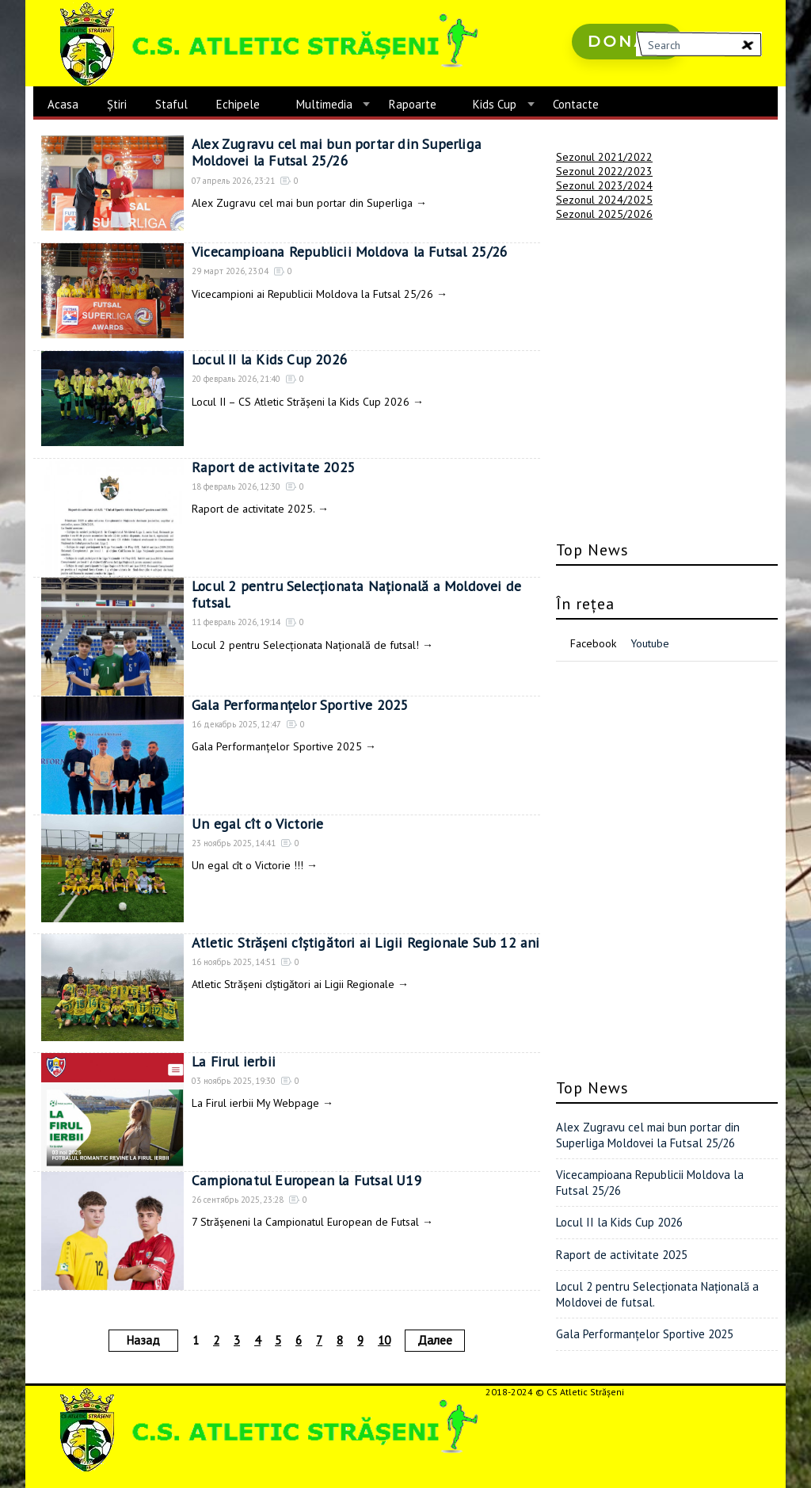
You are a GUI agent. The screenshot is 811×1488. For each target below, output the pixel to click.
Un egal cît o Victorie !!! (247, 865)
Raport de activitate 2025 (273, 467)
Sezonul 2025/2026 (604, 214)
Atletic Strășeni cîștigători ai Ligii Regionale (293, 984)
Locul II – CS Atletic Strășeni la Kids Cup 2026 (300, 402)
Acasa (63, 104)
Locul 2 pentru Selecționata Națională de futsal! (305, 645)
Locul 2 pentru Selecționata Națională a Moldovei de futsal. (357, 594)
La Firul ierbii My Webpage (255, 1103)
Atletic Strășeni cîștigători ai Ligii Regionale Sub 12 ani (363, 942)
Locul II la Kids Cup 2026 (270, 359)
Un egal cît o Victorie (257, 824)
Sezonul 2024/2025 (604, 200)
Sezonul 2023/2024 (604, 185)
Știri (117, 104)
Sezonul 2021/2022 (604, 157)
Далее (434, 1340)
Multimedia (324, 104)
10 (384, 1340)
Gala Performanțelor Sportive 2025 (302, 705)
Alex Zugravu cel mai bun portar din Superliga (302, 203)
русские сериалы (616, 86)
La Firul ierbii (232, 1061)
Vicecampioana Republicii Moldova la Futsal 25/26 (349, 251)
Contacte (576, 104)
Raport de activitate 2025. (253, 509)
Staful (171, 104)
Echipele (238, 104)
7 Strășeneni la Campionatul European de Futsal (305, 1222)
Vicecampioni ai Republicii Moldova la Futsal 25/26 (312, 294)
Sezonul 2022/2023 (604, 171)
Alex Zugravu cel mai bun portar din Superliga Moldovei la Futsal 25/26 (365, 152)
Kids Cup (494, 104)
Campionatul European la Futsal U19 (306, 1180)
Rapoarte (412, 104)
